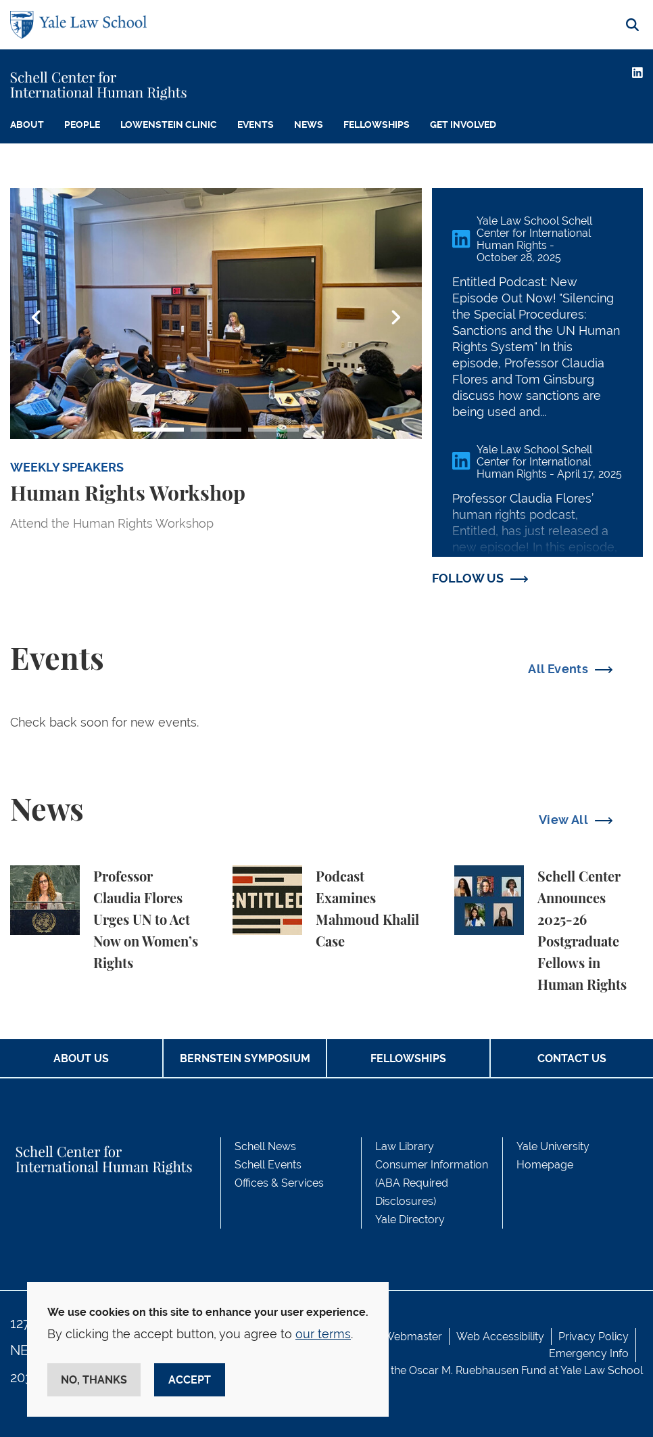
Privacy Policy (593, 1336)
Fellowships (376, 124)
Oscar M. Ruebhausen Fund (477, 1370)
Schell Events (268, 1164)
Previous (36, 318)
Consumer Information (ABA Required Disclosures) (431, 1183)
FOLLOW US (468, 578)
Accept (189, 1379)
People (82, 124)
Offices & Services (279, 1183)
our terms (323, 1334)
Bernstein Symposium (245, 1058)
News (308, 124)
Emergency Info (589, 1353)
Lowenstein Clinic (168, 124)
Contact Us (571, 1058)
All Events (558, 669)
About (27, 124)
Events (255, 124)
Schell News (265, 1146)
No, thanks (94, 1379)
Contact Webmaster (392, 1336)
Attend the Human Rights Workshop (112, 523)
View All (563, 820)
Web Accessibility (500, 1336)
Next (395, 318)
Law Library (404, 1146)
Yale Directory (410, 1219)
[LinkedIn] (637, 72)
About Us (81, 1058)
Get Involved (463, 124)
